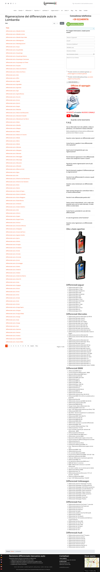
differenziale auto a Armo (12, 295)
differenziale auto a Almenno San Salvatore (17, 182)
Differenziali (28, 10)
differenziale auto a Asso (12, 326)
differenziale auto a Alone (12, 185)
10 (28, 346)
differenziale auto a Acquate (13, 65)
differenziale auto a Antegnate (14, 229)
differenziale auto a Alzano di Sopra (15, 191)
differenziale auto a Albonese (13, 153)
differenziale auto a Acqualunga (14, 53)
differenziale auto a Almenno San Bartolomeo (18, 178)
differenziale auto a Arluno (13, 288)
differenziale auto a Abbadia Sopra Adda (16, 37)
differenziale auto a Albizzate (13, 147)
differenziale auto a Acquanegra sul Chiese (17, 62)
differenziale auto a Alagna (13, 106)
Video (80, 10)
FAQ (76, 10)
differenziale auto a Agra (12, 90)
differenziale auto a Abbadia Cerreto (15, 31)
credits (50, 567)
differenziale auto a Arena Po (13, 279)
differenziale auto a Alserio (13, 188)
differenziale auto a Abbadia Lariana (15, 34)
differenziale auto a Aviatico (13, 335)
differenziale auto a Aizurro (13, 103)
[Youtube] (8, 3)
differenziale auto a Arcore (13, 260)
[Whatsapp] (15, 3)
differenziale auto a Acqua (13, 47)
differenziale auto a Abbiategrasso (15, 40)
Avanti (32, 346)
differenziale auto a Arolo (12, 301)
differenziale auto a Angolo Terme (15, 219)
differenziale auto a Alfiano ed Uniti (15, 169)
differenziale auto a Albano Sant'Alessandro (17, 112)
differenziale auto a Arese (12, 282)
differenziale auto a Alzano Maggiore (15, 197)
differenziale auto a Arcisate (13, 254)
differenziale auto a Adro (12, 75)
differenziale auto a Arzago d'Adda (15, 313)
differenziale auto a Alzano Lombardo (15, 194)
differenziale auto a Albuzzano (14, 163)
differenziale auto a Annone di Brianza (16, 225)
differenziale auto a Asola (12, 320)
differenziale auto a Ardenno (13, 269)
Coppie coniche (54, 10)
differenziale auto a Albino (13, 141)
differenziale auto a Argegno (13, 285)
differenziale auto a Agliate (13, 81)
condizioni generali (28, 567)
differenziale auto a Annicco (13, 222)
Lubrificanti (45, 10)
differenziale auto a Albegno (13, 128)
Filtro (62, 23)
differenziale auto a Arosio (13, 304)
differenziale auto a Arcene (13, 251)
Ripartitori (36, 10)
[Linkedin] (10, 3)
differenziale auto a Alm (12, 175)
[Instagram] (13, 3)
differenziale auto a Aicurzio (13, 97)
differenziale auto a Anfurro (13, 213)
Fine (36, 346)
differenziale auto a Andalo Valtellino (15, 207)
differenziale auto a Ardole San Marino (16, 276)
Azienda (20, 10)
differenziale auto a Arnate (13, 298)
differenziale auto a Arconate (13, 257)
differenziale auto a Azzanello (13, 338)
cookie (42, 567)
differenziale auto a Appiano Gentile (15, 235)
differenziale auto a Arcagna (13, 244)
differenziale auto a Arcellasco (14, 247)
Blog (72, 10)
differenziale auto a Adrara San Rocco (15, 72)
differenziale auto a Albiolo (13, 144)
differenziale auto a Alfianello (13, 166)
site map (46, 567)
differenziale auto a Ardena (13, 266)
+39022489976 (77, 3)
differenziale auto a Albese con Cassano (16, 134)
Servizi (66, 10)
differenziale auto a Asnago (13, 316)
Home (15, 10)
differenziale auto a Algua (12, 172)
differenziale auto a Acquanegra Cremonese (17, 59)
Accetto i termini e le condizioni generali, (78, 72)
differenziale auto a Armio (12, 291)
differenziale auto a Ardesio (13, 273)
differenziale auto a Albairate (13, 109)
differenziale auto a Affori (12, 78)
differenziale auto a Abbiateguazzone (15, 43)
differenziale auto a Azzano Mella (14, 342)
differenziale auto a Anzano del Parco (15, 232)
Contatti (85, 10)
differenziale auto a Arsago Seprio (15, 307)
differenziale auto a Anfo (12, 210)
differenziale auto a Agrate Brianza (15, 94)
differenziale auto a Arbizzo (13, 241)
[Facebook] (5, 3)
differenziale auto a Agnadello (14, 84)
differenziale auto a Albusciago (14, 160)
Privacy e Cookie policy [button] (90, 570)
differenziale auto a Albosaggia (14, 156)
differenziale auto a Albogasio (13, 150)
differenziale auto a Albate (13, 122)
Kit (61, 10)
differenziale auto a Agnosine (13, 87)
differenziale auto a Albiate (13, 138)
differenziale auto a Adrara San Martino (16, 68)
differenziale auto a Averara (13, 332)
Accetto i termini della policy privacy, (79, 78)
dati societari (20, 567)
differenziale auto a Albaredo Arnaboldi (16, 116)
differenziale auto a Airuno (13, 100)
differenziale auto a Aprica (13, 238)
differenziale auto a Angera (13, 216)
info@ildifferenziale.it (88, 3)
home (15, 567)
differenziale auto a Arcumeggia (14, 263)
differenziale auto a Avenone (13, 329)
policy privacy (37, 567)
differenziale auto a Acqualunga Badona (16, 56)
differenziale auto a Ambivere (13, 203)
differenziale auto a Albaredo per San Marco (17, 119)
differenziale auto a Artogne (13, 310)
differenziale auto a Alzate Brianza (15, 200)
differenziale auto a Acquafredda (14, 50)
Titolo (7, 28)
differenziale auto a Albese (13, 131)
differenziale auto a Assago (13, 323)
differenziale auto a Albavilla (13, 125)
